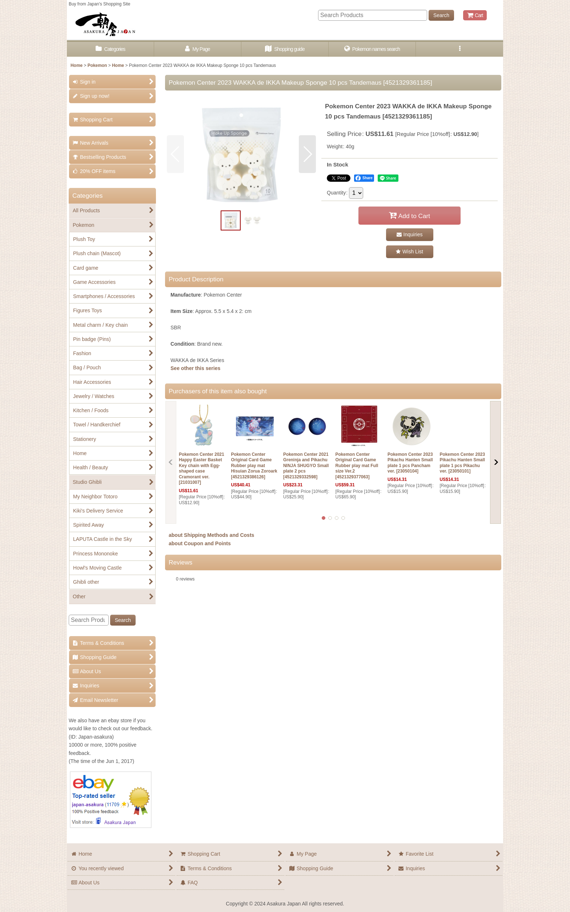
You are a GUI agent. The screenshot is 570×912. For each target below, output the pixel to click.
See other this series (195, 368)
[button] (459, 49)
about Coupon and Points (200, 543)
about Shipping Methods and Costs (211, 535)
